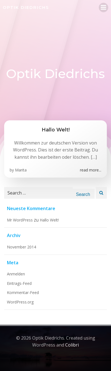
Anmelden (16, 274)
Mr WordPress (20, 220)
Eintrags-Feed (19, 283)
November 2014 (21, 247)
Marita (21, 170)
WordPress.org (20, 302)
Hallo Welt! (49, 220)
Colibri (72, 345)
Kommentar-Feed (23, 292)
